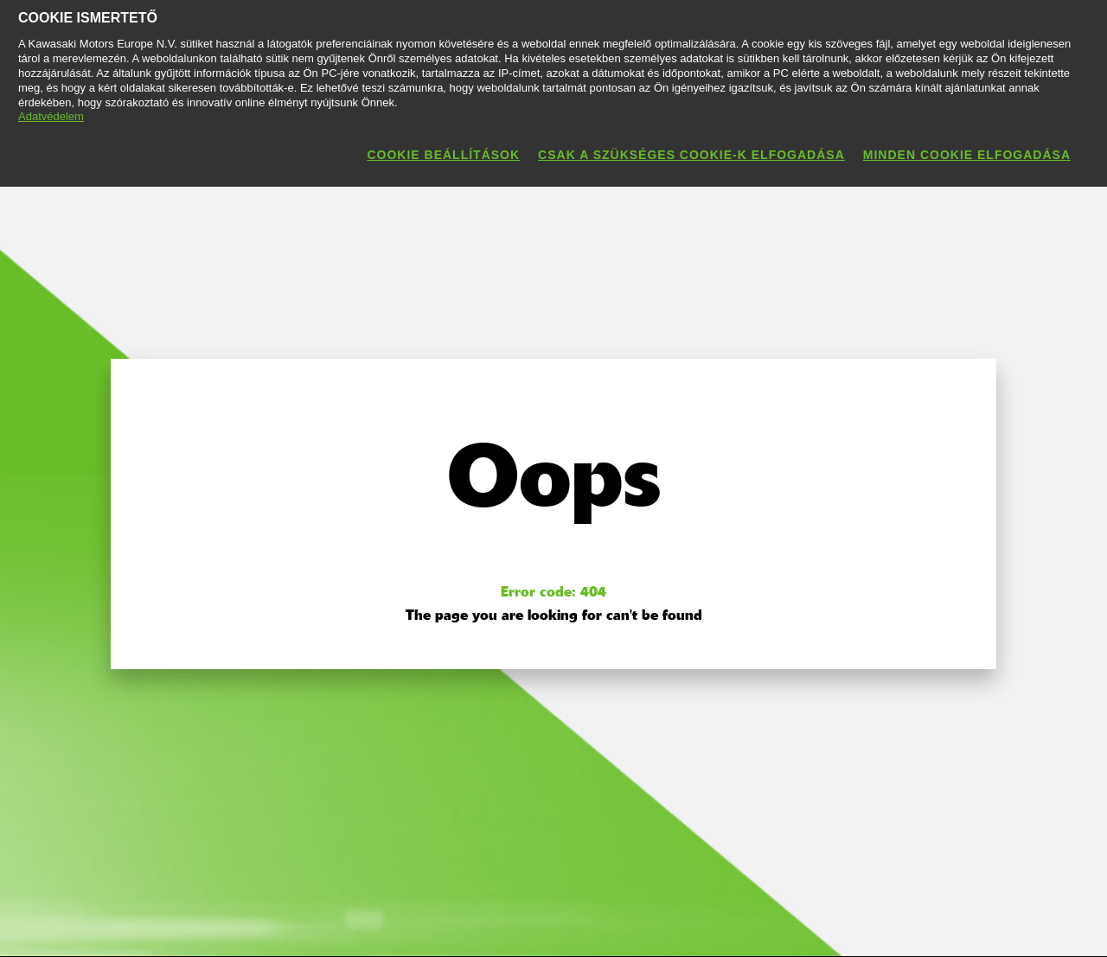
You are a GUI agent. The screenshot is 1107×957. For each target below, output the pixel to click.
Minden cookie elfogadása (967, 155)
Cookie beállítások (443, 155)
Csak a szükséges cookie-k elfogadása (691, 155)
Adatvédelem (51, 116)
